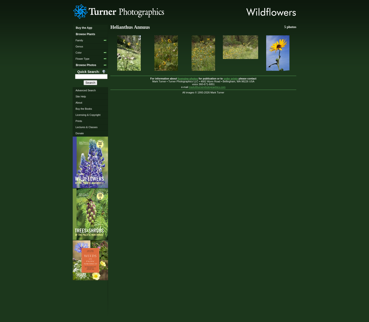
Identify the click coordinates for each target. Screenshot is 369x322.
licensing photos (188, 78)
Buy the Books (84, 108)
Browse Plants (85, 34)
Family (79, 40)
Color (79, 52)
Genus (79, 46)
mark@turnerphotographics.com (207, 87)
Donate (80, 133)
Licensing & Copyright (88, 114)
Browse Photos (86, 65)
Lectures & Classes (87, 127)
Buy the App (84, 27)
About (79, 102)
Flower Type (82, 58)
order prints (231, 78)
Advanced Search (86, 90)
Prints (79, 121)
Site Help (81, 96)
